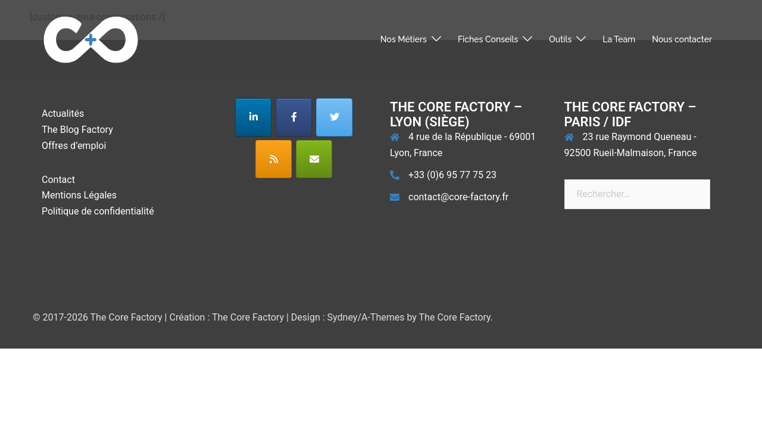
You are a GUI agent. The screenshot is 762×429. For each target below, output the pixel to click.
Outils (560, 39)
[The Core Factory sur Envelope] (314, 159)
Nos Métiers (403, 39)
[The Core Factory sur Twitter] (334, 117)
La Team (618, 39)
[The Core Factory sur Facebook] (294, 117)
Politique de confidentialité (98, 211)
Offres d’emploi (74, 145)
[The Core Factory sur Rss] (273, 159)
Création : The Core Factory (226, 317)
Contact (58, 179)
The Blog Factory (77, 129)
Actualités (63, 113)
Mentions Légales (79, 195)
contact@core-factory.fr (458, 197)
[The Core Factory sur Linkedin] (253, 117)
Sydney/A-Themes (366, 317)
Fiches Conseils (488, 39)
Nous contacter (682, 39)
